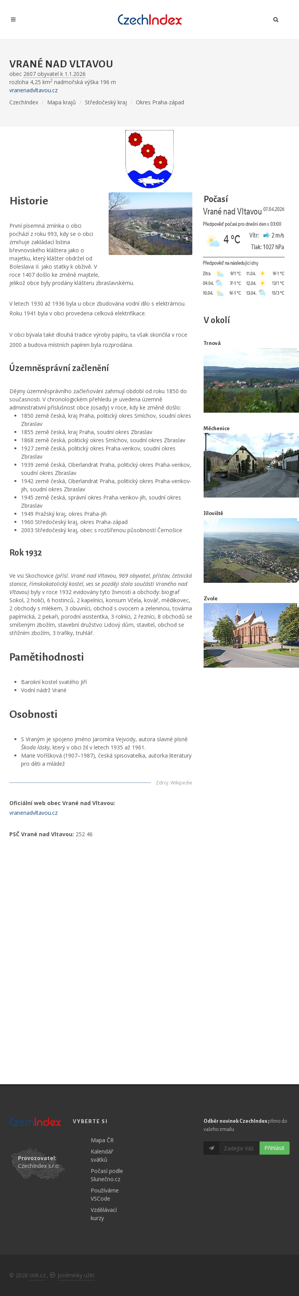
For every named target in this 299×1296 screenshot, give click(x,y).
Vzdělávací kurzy (104, 1214)
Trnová (212, 343)
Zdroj (162, 782)
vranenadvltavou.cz (33, 90)
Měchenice (217, 428)
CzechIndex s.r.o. (39, 1165)
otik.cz (38, 1275)
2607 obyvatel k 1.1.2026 (54, 73)
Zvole (211, 598)
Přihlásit (274, 1148)
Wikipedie (181, 782)
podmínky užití (76, 1275)
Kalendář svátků (102, 1155)
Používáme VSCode (105, 1194)
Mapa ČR (102, 1140)
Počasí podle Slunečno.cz (107, 1175)
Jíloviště (213, 513)
